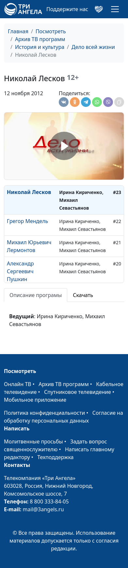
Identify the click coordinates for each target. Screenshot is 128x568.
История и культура (39, 47)
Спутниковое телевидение (77, 392)
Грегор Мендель (27, 221)
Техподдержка (55, 457)
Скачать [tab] (83, 295)
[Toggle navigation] (115, 9)
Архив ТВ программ (40, 39)
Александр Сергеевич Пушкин (20, 271)
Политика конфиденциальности (44, 412)
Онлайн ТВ (17, 384)
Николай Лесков (29, 192)
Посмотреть (51, 31)
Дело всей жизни (93, 47)
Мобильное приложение (35, 399)
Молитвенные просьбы (33, 441)
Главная (18, 31)
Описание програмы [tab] (35, 295)
